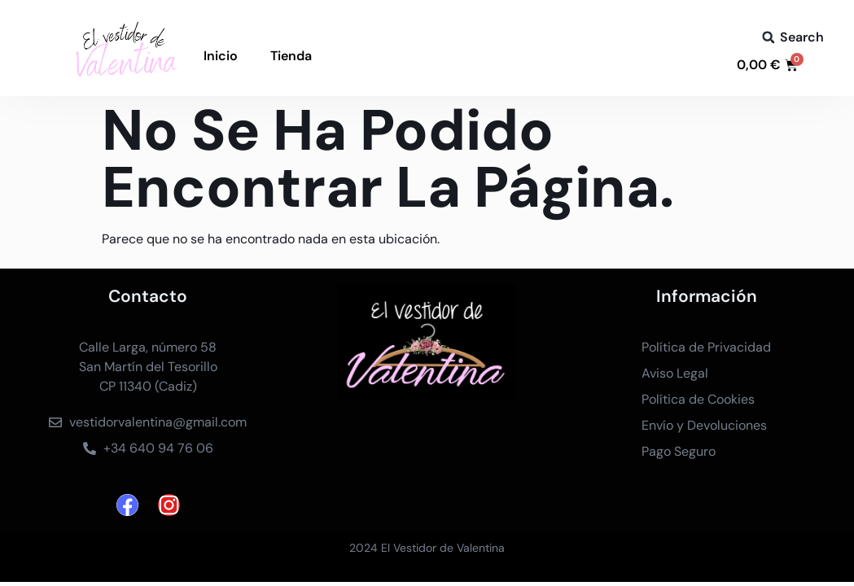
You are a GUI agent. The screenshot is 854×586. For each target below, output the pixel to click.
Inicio (221, 55)
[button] (768, 37)
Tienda (291, 55)
